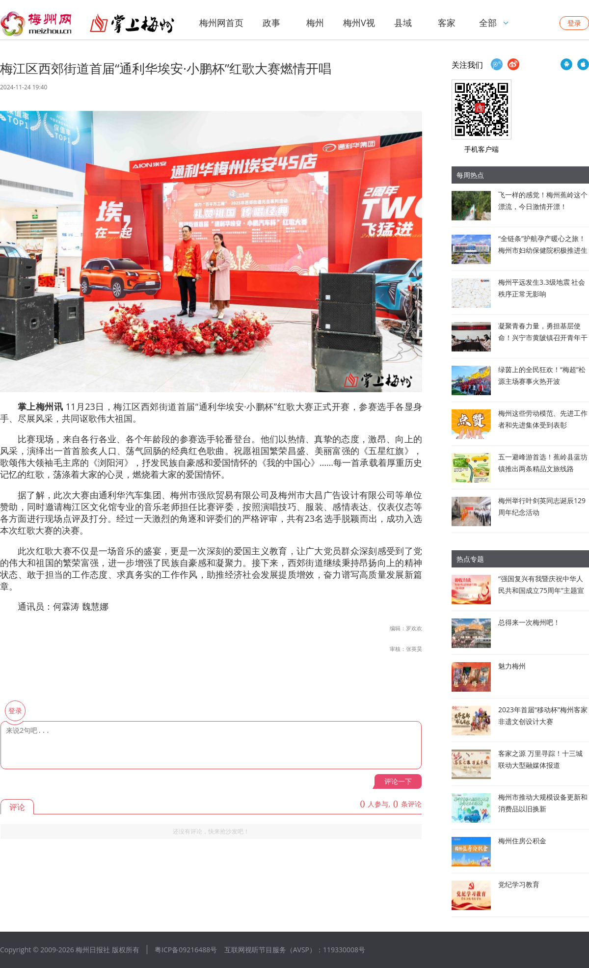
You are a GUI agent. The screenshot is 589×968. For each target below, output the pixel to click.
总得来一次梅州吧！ (529, 622)
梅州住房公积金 (522, 840)
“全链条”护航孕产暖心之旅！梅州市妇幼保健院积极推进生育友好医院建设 (543, 250)
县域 (403, 22)
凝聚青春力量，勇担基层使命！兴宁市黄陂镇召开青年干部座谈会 (543, 337)
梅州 (315, 22)
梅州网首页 (221, 22)
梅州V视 (359, 22)
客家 (446, 22)
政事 (271, 22)
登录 (574, 22)
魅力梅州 (512, 666)
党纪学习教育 (518, 884)
